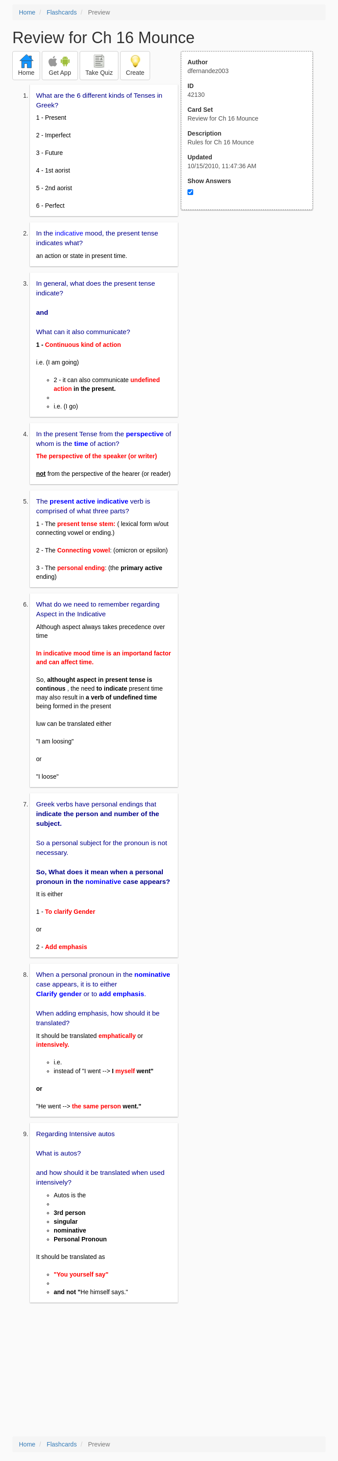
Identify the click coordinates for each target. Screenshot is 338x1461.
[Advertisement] (252, 296)
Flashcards (62, 12)
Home (27, 12)
